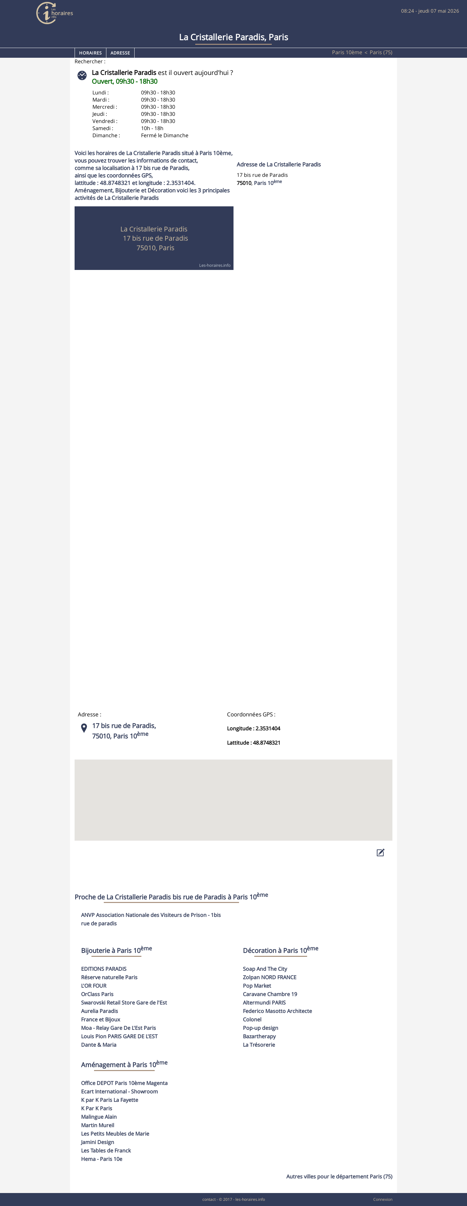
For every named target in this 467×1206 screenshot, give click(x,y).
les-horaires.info (250, 1199)
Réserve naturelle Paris (109, 977)
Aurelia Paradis (99, 1011)
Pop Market (257, 985)
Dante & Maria (98, 1044)
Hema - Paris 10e (101, 1159)
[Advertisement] (308, 113)
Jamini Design (97, 1142)
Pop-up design (260, 1027)
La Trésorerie (259, 1044)
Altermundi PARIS (264, 1002)
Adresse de (279, 164)
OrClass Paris (97, 994)
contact (209, 1199)
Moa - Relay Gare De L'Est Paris (118, 1027)
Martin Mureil (97, 1125)
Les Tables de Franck (106, 1150)
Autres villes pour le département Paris (339, 1176)
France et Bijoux (100, 1019)
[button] (233, 794)
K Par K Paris (96, 1108)
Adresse (120, 53)
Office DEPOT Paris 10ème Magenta (124, 1083)
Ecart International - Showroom (119, 1091)
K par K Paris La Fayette (109, 1099)
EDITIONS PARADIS (103, 968)
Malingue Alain (99, 1116)
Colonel (252, 1019)
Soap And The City (265, 968)
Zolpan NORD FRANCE (269, 977)
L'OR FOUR (93, 985)
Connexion (382, 1199)
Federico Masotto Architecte (277, 1011)
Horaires (90, 53)
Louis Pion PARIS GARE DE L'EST (119, 1036)
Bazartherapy (259, 1036)
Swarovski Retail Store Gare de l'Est (124, 1002)
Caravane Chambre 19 (270, 994)
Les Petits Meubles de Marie (115, 1133)
